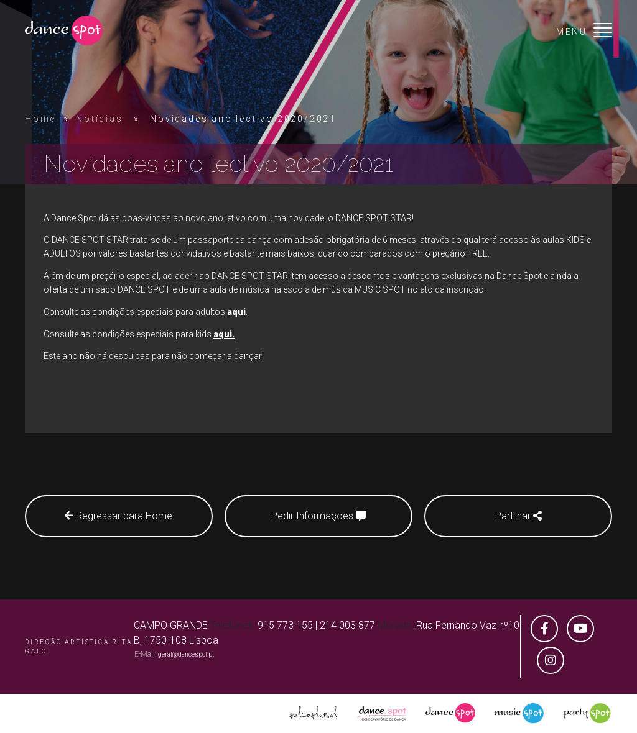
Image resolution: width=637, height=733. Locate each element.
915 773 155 (285, 625)
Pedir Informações (318, 516)
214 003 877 (347, 625)
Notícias (99, 119)
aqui (236, 312)
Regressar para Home (118, 516)
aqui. (224, 334)
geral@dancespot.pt (186, 654)
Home (40, 119)
